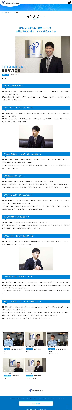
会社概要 (14, 397)
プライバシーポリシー (52, 397)
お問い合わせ (36, 402)
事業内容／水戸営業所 (31, 397)
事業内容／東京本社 (21, 397)
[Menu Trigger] (69, 2)
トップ (9, 397)
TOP (2, 12)
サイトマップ (61, 397)
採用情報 (44, 397)
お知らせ (39, 397)
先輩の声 (7, 12)
